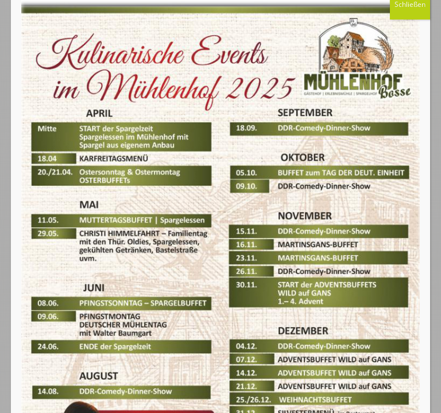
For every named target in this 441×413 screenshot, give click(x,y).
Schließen (409, 20)
